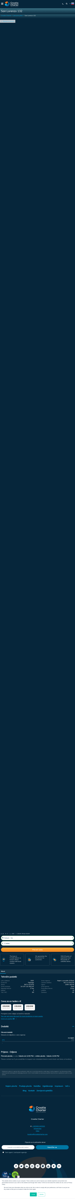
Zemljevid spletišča (44, 1091)
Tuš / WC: (4, 992)
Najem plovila (11, 1086)
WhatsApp (37, 1128)
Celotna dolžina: (46, 982)
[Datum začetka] (37, 938)
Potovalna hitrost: (47, 988)
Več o (67, 1086)
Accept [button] (33, 1194)
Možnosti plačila (9, 1019)
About (3, 971)
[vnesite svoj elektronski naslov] (18, 1147)
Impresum (59, 1086)
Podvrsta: (4, 982)
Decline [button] (41, 1194)
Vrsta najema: (45, 981)
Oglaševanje (47, 1086)
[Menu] (2, 4)
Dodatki (4, 1026)
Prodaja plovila (25, 1086)
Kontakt (31, 1091)
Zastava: (44, 992)
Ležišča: (43, 990)
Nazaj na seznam (8, 21)
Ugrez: (43, 984)
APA (3, 1040)
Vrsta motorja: (5, 986)
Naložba (37, 1086)
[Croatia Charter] (12, 4)
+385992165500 (38, 1126)
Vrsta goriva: (45, 986)
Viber (37, 1131)
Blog (24, 1091)
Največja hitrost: (6, 988)
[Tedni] (37, 943)
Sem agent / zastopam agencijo (15, 1152)
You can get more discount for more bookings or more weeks (22, 1016)
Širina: (3, 984)
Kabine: (3, 990)
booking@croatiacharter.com (38, 1134)
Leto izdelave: (5, 981)
